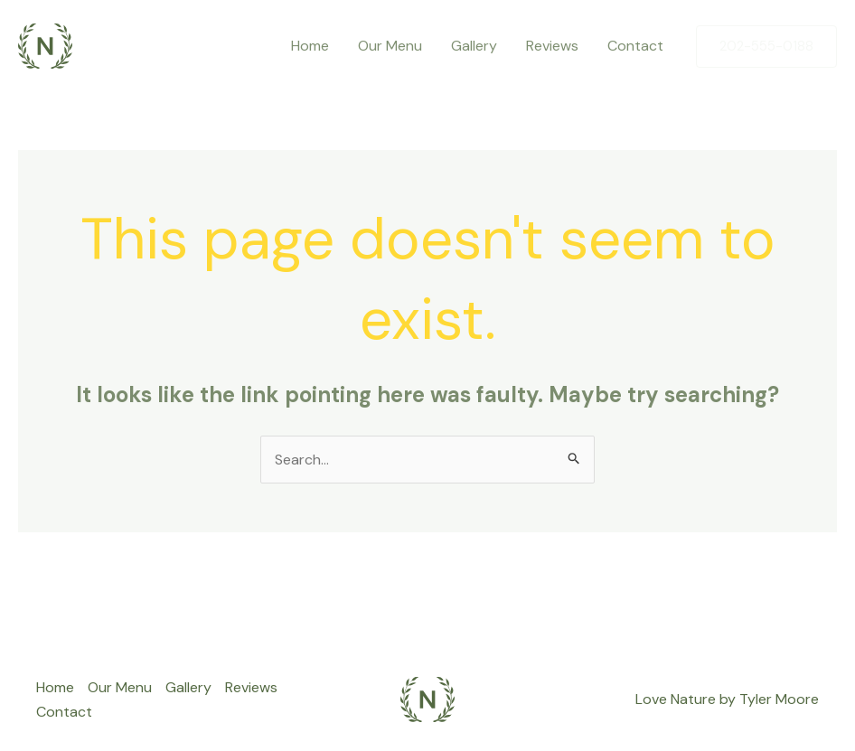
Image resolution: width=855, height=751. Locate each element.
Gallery (474, 45)
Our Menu (390, 45)
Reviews (552, 45)
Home (310, 45)
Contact (635, 45)
